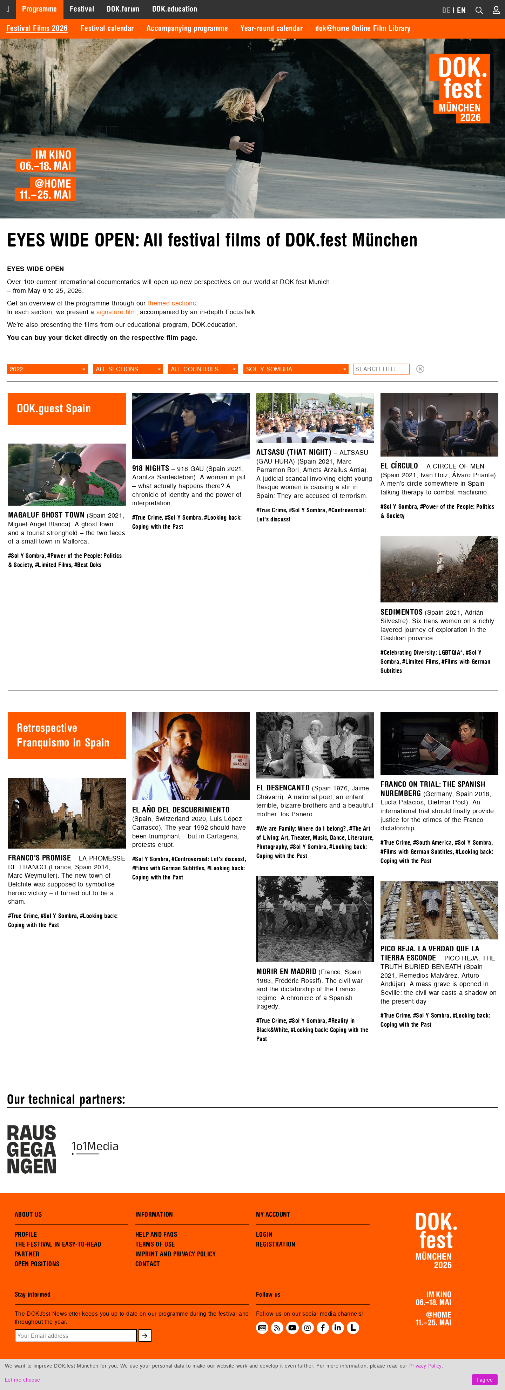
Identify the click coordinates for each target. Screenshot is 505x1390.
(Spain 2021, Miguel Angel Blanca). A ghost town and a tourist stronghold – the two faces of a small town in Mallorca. (66, 528)
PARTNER (27, 1254)
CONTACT (147, 1264)
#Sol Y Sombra (183, 517)
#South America (432, 842)
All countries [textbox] (194, 369)
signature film (116, 312)
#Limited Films (53, 565)
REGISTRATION (276, 1244)
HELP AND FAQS (156, 1234)
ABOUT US (28, 1214)
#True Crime (147, 517)
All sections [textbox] (117, 369)
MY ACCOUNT (273, 1214)
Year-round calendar (272, 28)
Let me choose (22, 1379)
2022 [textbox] (16, 369)
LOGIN (264, 1234)
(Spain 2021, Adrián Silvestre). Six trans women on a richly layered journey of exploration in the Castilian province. (437, 625)
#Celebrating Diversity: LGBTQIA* (422, 652)
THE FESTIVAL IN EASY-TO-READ (58, 1244)
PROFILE (26, 1234)
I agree (485, 1379)
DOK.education (174, 9)
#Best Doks (88, 565)
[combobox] (47, 369)
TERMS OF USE (155, 1244)
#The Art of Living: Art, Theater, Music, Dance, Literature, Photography (314, 837)
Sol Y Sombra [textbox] (269, 369)
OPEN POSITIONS (37, 1264)
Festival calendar (107, 28)
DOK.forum (123, 9)
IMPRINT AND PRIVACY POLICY (175, 1254)
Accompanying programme (187, 28)
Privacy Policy (425, 1365)
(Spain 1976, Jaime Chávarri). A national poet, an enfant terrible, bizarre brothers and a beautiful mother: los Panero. (314, 801)
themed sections (172, 303)
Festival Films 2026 (37, 28)
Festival (82, 9)
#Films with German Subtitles (168, 868)
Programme (39, 9)
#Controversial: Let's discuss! (207, 859)
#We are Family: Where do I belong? (301, 828)
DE (446, 10)
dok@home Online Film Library (363, 28)
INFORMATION (154, 1214)
